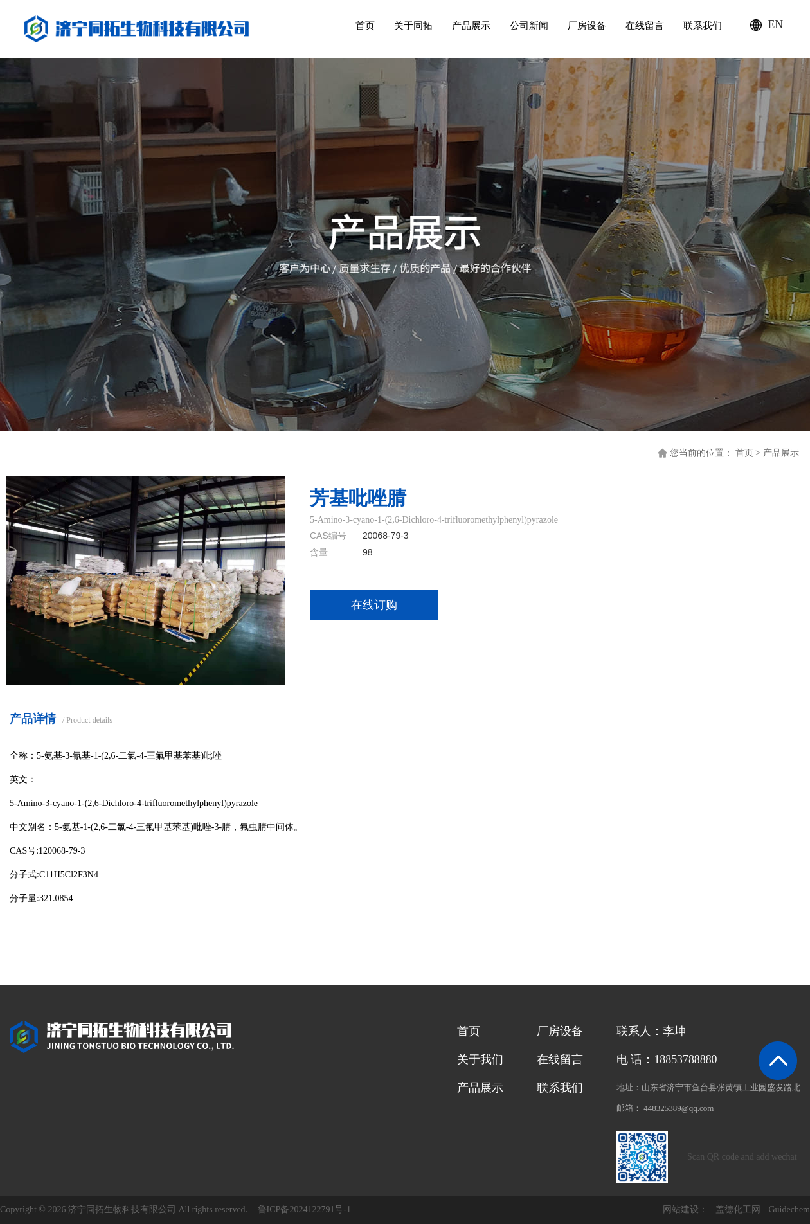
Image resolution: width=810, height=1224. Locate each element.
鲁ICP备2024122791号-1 (304, 1209)
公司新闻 (528, 26)
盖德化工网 (738, 1209)
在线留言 (643, 26)
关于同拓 (412, 26)
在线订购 (374, 604)
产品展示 (470, 26)
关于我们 (480, 1059)
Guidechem (789, 1209)
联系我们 (701, 26)
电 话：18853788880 (667, 1059)
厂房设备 (585, 26)
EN (775, 25)
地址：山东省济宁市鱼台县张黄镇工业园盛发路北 (708, 1087)
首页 (364, 26)
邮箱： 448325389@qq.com (665, 1108)
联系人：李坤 (651, 1031)
